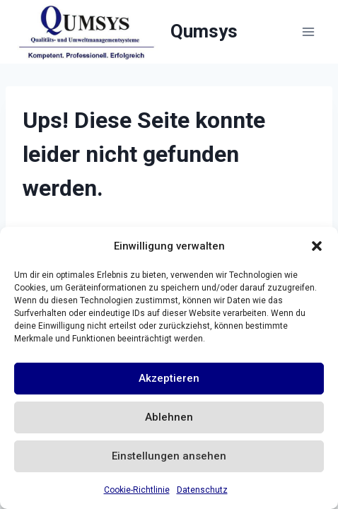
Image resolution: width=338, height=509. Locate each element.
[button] (317, 246)
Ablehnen (169, 417)
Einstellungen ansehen (169, 456)
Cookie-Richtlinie (137, 490)
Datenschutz (202, 490)
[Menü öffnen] (308, 31)
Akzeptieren (169, 378)
